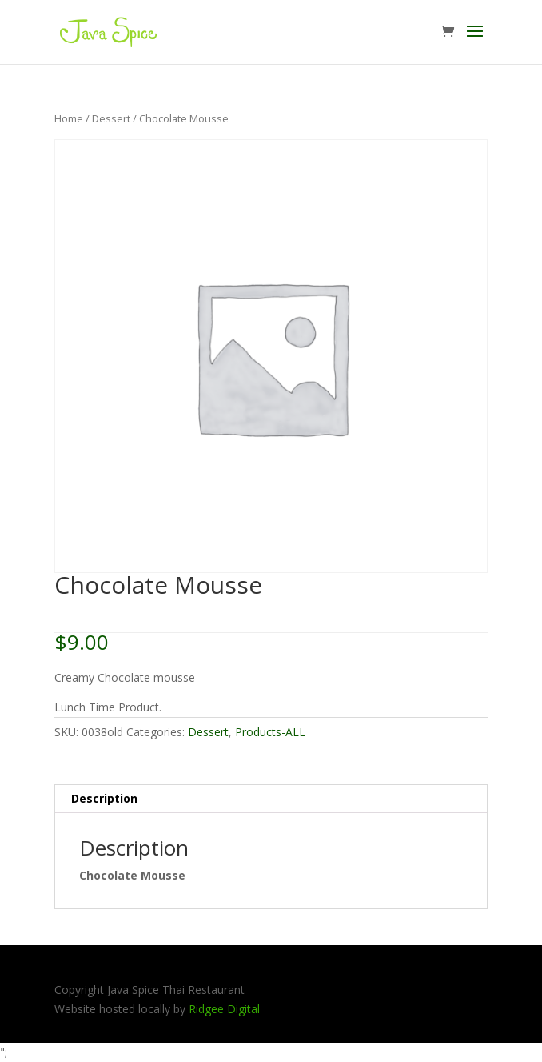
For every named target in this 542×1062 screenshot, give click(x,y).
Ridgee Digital (224, 1008)
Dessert (111, 118)
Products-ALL (270, 731)
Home (68, 118)
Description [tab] (104, 798)
